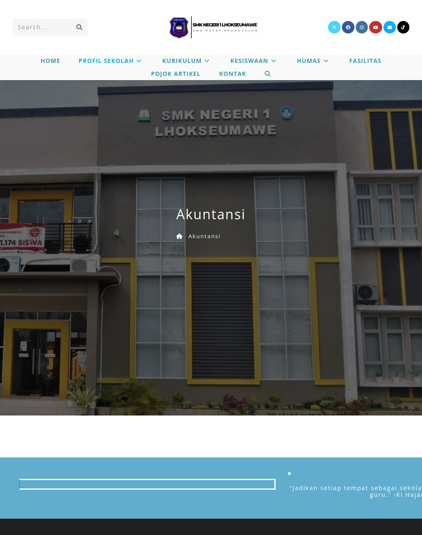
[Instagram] (362, 27)
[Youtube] (375, 27)
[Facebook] (348, 27)
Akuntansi (204, 236)
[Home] (179, 236)
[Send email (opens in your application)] (389, 27)
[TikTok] (403, 27)
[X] (334, 27)
